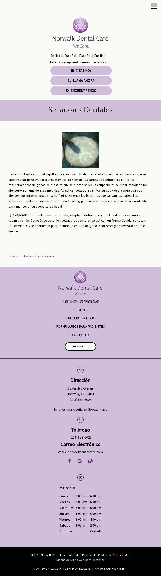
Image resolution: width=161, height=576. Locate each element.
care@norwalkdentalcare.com (80, 452)
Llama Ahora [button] (81, 80)
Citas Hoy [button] (81, 70)
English (99, 55)
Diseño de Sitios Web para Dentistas (80, 560)
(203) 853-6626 (80, 399)
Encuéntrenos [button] (81, 90)
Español (85, 55)
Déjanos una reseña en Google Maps (80, 409)
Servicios (80, 310)
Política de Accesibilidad (114, 555)
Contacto (80, 335)
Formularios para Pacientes (80, 326)
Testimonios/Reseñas (80, 301)
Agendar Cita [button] (81, 346)
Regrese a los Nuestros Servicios (32, 256)
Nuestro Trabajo (80, 318)
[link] (80, 33)
